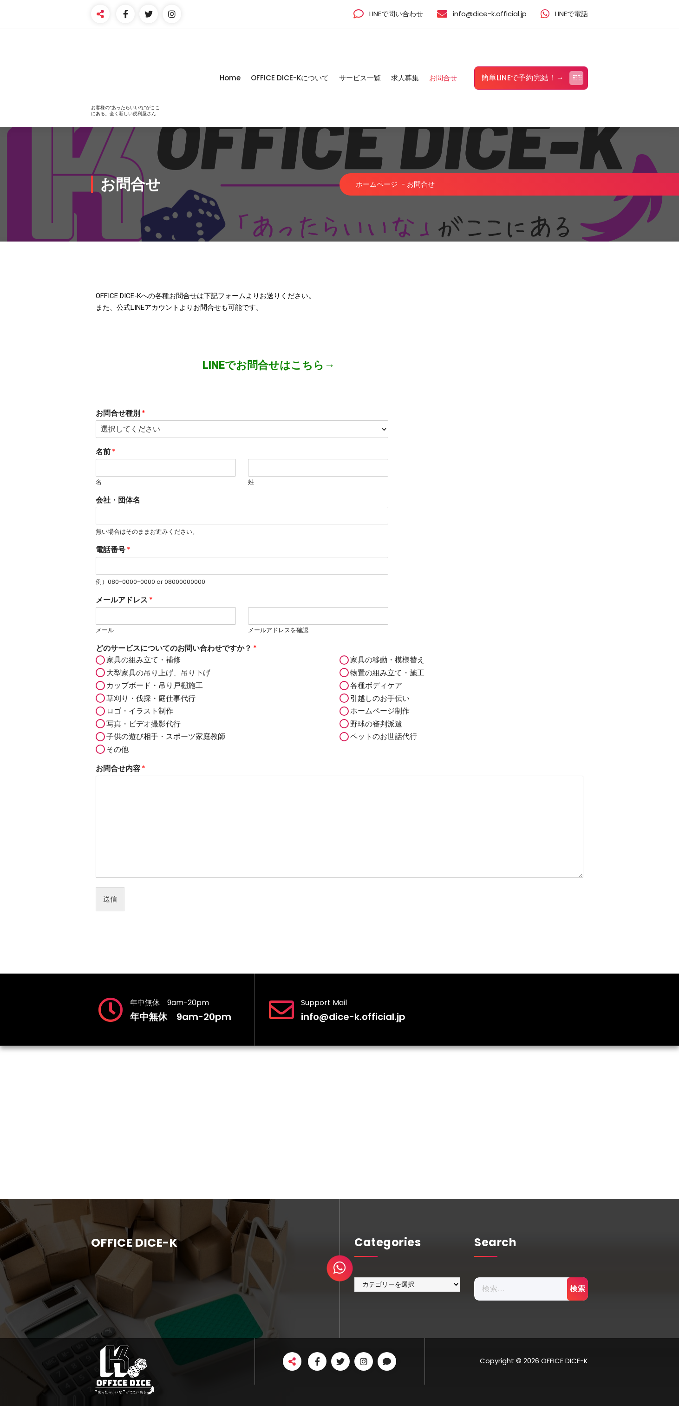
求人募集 (405, 78)
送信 (110, 899)
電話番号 (113, 550)
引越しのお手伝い (380, 698)
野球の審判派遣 (376, 724)
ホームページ (377, 184)
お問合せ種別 (120, 414)
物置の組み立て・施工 (387, 672)
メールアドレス (124, 600)
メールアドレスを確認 (278, 630)
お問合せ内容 (120, 769)
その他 (117, 749)
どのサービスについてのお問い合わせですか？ (176, 649)
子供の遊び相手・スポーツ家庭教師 (165, 736)
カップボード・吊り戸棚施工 (154, 685)
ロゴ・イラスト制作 (139, 711)
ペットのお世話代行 (383, 736)
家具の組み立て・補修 (143, 659)
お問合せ (443, 78)
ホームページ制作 (380, 711)
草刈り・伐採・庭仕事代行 (151, 698)
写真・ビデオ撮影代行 (143, 724)
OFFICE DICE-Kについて (290, 78)
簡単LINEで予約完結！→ (532, 78)
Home (230, 78)
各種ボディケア (376, 685)
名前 (106, 452)
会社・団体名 (118, 500)
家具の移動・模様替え (387, 659)
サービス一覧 (360, 78)
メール (105, 630)
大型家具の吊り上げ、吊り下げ (158, 672)
